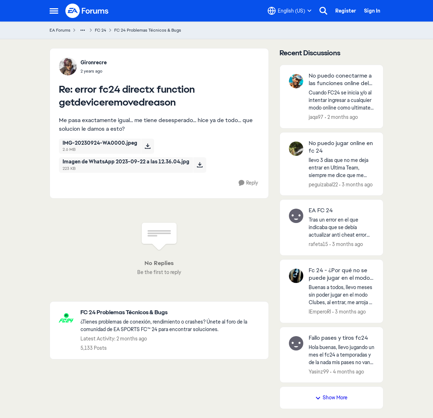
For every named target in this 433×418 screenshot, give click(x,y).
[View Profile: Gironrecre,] (68, 66)
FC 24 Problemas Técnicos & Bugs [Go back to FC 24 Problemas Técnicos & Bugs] (147, 30)
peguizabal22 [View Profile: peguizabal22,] (323, 184)
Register (345, 11)
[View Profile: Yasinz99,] (296, 343)
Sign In (372, 11)
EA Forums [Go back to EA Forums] (60, 30)
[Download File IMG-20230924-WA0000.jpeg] (147, 146)
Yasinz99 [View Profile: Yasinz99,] (319, 371)
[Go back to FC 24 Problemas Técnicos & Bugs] (170, 312)
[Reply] (248, 183)
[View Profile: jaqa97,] (296, 81)
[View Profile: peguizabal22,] (296, 148)
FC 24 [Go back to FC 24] (100, 30)
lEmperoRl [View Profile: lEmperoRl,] (320, 311)
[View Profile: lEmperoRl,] (296, 276)
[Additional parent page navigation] (82, 30)
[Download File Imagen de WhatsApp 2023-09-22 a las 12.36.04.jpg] (199, 164)
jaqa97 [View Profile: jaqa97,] (316, 117)
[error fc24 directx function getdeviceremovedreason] (93, 71)
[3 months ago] (356, 184)
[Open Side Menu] (54, 10)
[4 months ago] (347, 371)
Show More (331, 397)
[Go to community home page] (87, 11)
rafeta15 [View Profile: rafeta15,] (318, 244)
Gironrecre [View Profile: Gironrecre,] (93, 62)
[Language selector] (289, 11)
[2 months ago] (341, 117)
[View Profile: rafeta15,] (296, 216)
